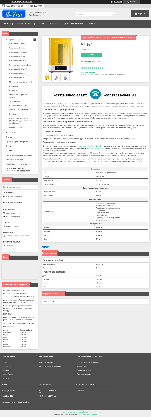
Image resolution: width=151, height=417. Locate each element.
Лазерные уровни (84, 374)
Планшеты (13, 86)
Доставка (5, 370)
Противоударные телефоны (20, 65)
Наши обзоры (12, 132)
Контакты (54, 24)
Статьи (92, 24)
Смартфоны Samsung (18, 52)
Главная (7, 24)
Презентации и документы (18, 141)
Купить (91, 55)
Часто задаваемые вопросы (19, 155)
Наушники (13, 90)
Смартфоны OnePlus (17, 61)
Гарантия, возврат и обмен (18, 164)
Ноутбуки (13, 114)
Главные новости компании (50, 366)
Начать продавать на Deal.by (22, 2)
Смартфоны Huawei (17, 48)
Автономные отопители (18, 110)
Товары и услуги (25, 24)
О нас (41, 24)
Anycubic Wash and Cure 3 (90, 146)
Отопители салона (84, 370)
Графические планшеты (18, 105)
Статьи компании (46, 362)
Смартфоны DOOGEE (18, 69)
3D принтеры (14, 101)
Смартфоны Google (17, 73)
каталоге (104, 153)
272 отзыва (118, 2)
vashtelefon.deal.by (13, 213)
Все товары (6, 366)
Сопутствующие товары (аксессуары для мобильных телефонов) (20, 120)
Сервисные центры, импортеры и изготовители (18, 169)
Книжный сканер (15, 127)
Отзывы (9, 150)
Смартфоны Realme (17, 56)
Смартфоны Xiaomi (17, 44)
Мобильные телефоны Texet (20, 82)
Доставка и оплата (74, 24)
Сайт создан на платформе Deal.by (75, 412)
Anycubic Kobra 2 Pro (95, 148)
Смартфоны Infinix (16, 78)
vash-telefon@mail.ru (14, 217)
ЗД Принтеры (82, 366)
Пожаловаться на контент (87, 414)
